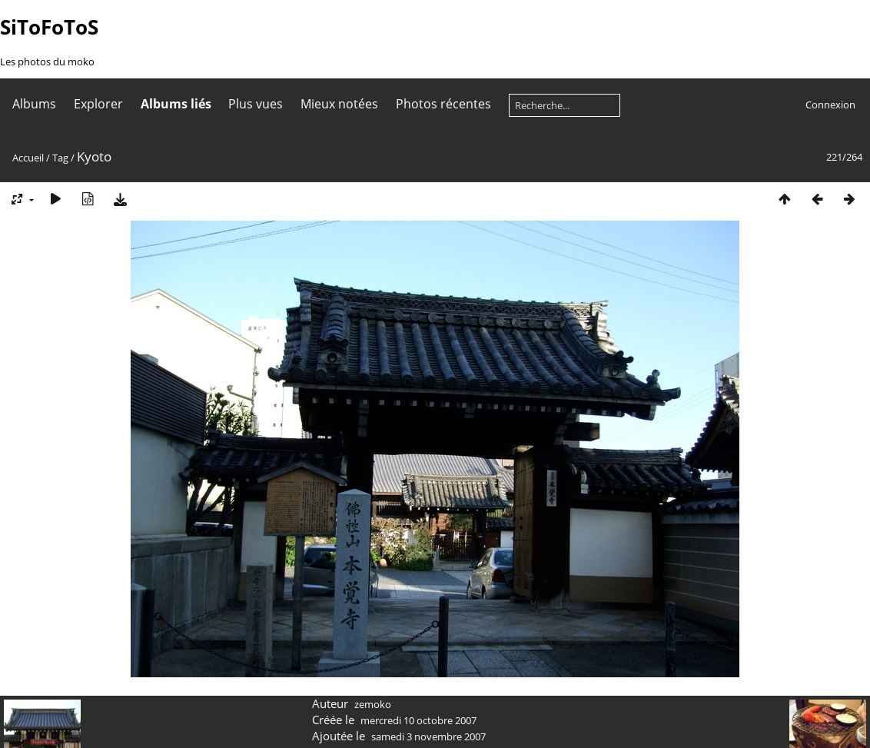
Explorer (98, 103)
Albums (34, 103)
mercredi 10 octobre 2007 (418, 720)
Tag (60, 158)
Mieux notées (339, 103)
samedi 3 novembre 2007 (428, 736)
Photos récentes (443, 103)
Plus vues (255, 103)
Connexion (830, 104)
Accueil (28, 158)
